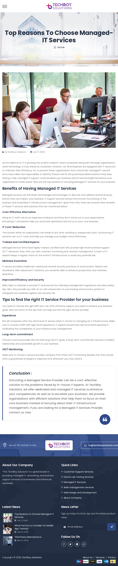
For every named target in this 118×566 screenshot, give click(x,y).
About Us (87, 557)
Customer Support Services (78, 471)
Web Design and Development (80, 492)
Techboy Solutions (32, 557)
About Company (73, 497)
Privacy (112, 557)
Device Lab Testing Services (79, 476)
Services (100, 557)
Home (59, 47)
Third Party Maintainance (28, 537)
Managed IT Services (75, 482)
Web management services (79, 487)
